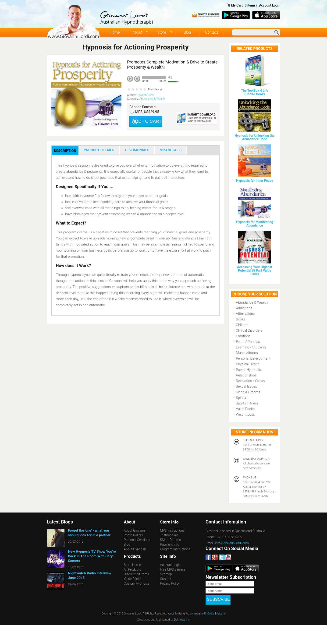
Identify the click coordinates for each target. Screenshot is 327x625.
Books (240, 319)
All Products (132, 569)
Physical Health (247, 364)
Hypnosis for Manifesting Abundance (254, 223)
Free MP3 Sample (172, 569)
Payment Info (169, 544)
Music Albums (247, 353)
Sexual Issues (246, 386)
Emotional (243, 336)
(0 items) (250, 5)
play (131, 80)
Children (242, 325)
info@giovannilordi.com (232, 543)
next (151, 85)
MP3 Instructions (172, 530)
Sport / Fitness (247, 403)
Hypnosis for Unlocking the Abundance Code (254, 137)
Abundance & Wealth (152, 98)
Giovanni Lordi (145, 95)
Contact (211, 32)
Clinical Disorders (249, 330)
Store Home (132, 565)
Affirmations (245, 314)
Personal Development (253, 358)
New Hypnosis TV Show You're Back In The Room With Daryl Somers (92, 556)
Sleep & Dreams (248, 392)
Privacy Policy (170, 583)
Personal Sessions (137, 540)
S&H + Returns (170, 540)
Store (161, 32)
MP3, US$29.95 (147, 112)
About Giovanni (135, 530)
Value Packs (245, 409)
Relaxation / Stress (250, 381)
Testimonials (169, 535)
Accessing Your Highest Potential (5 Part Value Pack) (254, 270)
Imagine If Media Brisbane (210, 609)
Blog (187, 32)
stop (137, 79)
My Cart (237, 5)
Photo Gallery (133, 535)
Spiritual (242, 398)
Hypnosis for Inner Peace (254, 181)
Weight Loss (245, 414)
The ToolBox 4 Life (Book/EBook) (254, 92)
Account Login (269, 5)
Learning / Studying (251, 347)
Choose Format (142, 107)
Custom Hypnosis (136, 583)
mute (170, 77)
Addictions (244, 308)
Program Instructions (175, 549)
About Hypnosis (135, 549)
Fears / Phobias (248, 342)
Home (115, 32)
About (137, 32)
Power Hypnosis (248, 370)
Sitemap (166, 574)
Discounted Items (136, 574)
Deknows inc (182, 615)
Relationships (246, 375)
